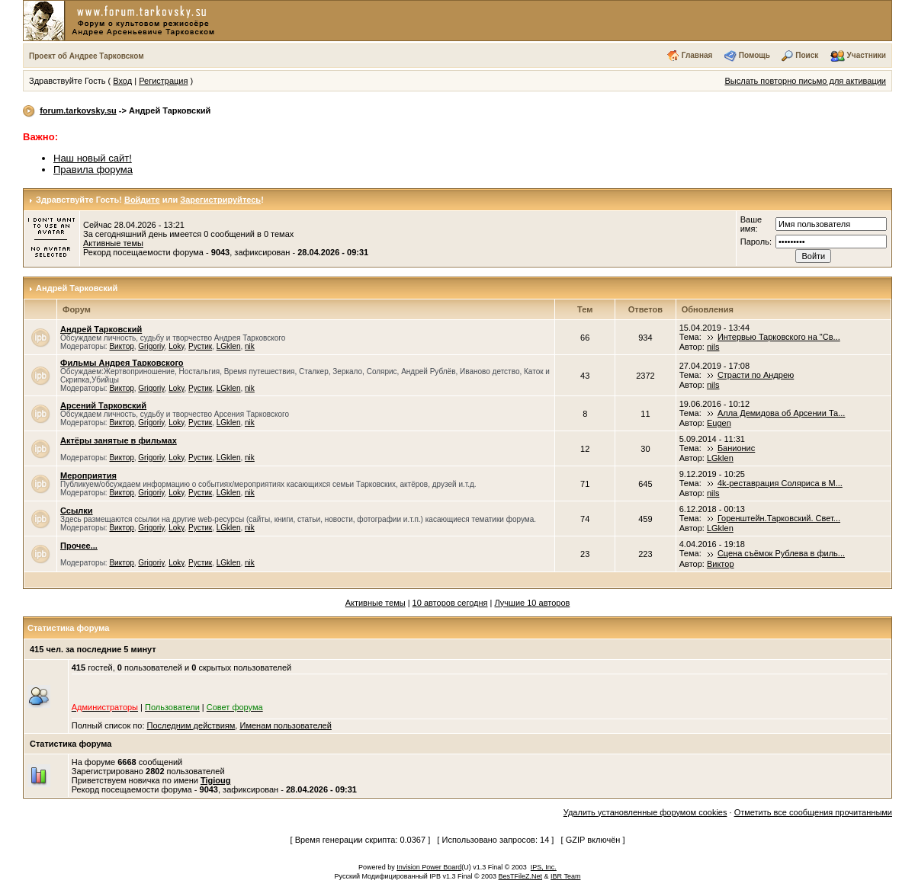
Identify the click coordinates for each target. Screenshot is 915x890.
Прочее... (79, 545)
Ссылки (76, 510)
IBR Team (565, 876)
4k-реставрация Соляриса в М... (780, 483)
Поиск (806, 55)
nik (250, 346)
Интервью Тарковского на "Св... (779, 336)
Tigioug (216, 780)
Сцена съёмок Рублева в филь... (781, 553)
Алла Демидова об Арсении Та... (782, 413)
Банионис (736, 448)
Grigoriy (151, 346)
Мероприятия (88, 475)
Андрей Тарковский (76, 288)
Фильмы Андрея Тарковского (122, 362)
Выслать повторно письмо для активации (805, 80)
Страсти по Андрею (756, 374)
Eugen (719, 422)
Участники (866, 55)
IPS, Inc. (544, 867)
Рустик (200, 346)
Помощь (754, 55)
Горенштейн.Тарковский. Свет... (779, 518)
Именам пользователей (285, 725)
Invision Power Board (428, 867)
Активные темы (113, 243)
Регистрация (163, 80)
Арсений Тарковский (103, 405)
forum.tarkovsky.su (78, 110)
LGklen (229, 346)
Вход (122, 80)
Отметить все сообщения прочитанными (813, 812)
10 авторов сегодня (450, 602)
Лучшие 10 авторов (532, 602)
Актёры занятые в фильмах (118, 440)
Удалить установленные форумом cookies (645, 812)
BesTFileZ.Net (521, 876)
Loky (176, 346)
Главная (697, 55)
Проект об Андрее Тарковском (86, 56)
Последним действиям (191, 725)
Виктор (121, 346)
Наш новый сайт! (92, 158)
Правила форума (93, 169)
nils (713, 346)
